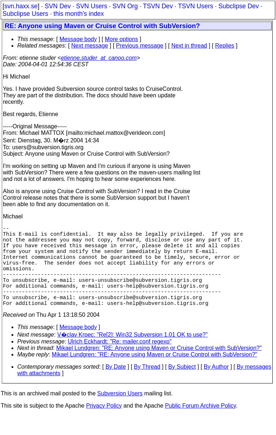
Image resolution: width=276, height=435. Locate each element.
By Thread (147, 387)
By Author (216, 387)
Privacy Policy (104, 426)
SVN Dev (57, 6)
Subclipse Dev (238, 6)
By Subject (182, 387)
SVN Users (91, 6)
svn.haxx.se (21, 6)
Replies (224, 46)
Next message (89, 46)
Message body (78, 39)
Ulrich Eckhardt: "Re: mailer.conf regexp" (120, 362)
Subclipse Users (25, 13)
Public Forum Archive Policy (200, 426)
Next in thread (189, 46)
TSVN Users (195, 6)
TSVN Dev (158, 6)
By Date (115, 387)
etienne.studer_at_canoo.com (99, 58)
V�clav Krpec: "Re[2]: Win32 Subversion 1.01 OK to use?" (132, 355)
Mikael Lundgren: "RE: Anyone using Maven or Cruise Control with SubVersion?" (159, 368)
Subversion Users (120, 413)
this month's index (79, 13)
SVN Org (125, 6)
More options (121, 39)
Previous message (140, 46)
